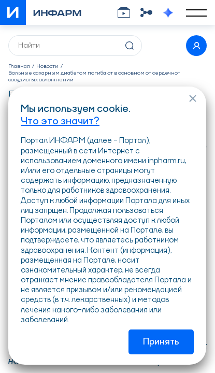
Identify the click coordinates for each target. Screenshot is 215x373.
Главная (19, 66)
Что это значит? (60, 122)
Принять (161, 342)
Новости (47, 66)
